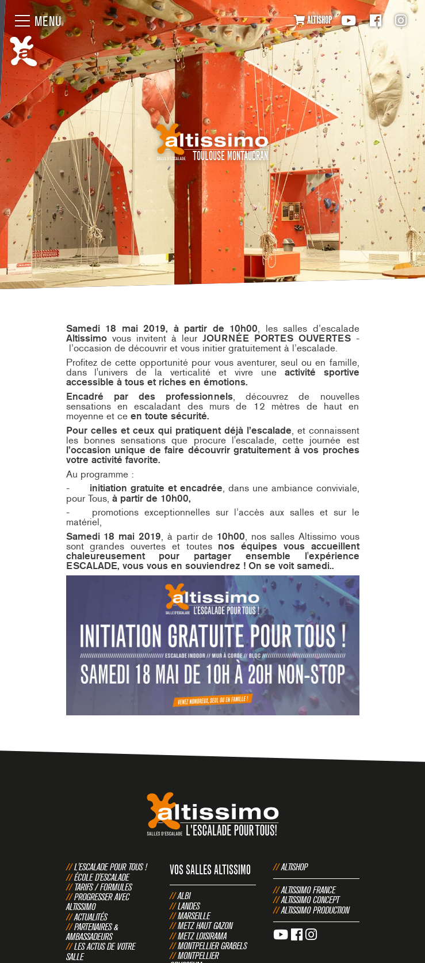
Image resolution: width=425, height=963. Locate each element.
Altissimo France (308, 890)
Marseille (194, 915)
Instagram (400, 20)
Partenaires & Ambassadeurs (92, 931)
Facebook (375, 20)
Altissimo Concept (310, 899)
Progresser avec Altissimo (97, 901)
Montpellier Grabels (212, 945)
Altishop (294, 866)
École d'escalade (101, 877)
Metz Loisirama (202, 936)
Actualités (90, 917)
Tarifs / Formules (103, 887)
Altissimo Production (315, 910)
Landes (189, 906)
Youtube (348, 20)
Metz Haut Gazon (205, 925)
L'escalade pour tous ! (110, 866)
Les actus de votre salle (100, 951)
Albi (184, 895)
